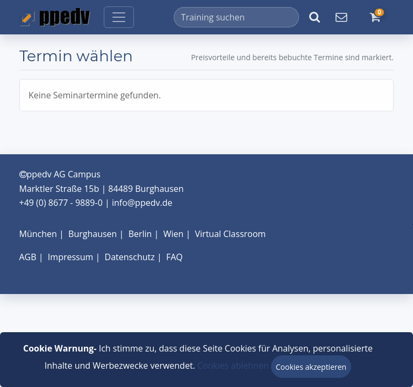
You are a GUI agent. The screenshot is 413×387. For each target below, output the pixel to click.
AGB (28, 257)
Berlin (140, 234)
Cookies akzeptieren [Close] (311, 367)
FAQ (174, 257)
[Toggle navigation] (119, 17)
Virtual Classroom (230, 234)
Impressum (70, 257)
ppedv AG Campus (60, 174)
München (38, 234)
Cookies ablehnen (233, 365)
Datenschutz (130, 257)
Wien (173, 234)
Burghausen (92, 234)
